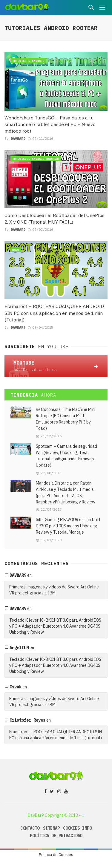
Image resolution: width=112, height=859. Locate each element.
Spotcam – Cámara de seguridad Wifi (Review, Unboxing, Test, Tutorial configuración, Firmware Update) (66, 456)
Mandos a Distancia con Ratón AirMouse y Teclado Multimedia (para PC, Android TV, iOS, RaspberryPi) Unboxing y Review (65, 492)
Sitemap (51, 828)
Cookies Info (77, 828)
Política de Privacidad (56, 835)
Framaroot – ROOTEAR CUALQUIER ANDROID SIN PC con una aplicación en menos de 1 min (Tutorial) (54, 312)
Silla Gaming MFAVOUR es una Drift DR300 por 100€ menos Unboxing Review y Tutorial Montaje (68, 526)
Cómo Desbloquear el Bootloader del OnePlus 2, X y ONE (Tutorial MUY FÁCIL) (54, 218)
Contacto (29, 828)
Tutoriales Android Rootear (35, 158)
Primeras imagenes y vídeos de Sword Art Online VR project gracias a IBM (54, 590)
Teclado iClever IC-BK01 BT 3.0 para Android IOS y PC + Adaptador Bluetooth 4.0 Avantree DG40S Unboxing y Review (55, 626)
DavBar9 (18, 138)
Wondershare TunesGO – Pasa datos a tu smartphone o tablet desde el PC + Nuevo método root (50, 124)
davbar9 (18, 575)
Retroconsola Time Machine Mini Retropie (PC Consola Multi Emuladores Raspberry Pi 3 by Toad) (65, 419)
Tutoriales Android (28, 61)
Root (15, 249)
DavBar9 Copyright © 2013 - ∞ (56, 815)
